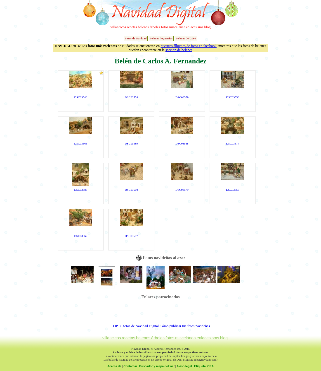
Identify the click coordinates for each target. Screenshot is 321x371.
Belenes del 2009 (185, 38)
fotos (164, 27)
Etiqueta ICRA (204, 366)
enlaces (191, 27)
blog (207, 27)
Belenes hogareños (160, 38)
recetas (132, 27)
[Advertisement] (160, 314)
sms (200, 27)
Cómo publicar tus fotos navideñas (185, 326)
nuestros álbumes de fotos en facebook (188, 46)
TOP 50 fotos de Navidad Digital (135, 326)
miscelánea (177, 27)
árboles (155, 27)
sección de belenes (178, 50)
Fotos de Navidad (136, 38)
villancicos (118, 27)
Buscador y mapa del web (157, 366)
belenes (143, 27)
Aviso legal (184, 366)
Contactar (130, 366)
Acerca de (114, 366)
